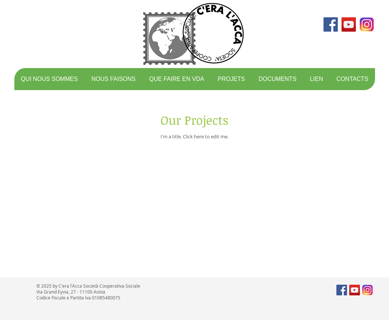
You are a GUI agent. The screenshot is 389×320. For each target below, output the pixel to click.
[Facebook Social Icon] (330, 24)
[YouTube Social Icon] (349, 24)
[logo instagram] (367, 24)
